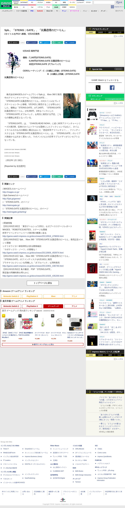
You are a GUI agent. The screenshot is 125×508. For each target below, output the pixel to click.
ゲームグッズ (53, 306)
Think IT (6, 449)
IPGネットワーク (101, 467)
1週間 (110, 32)
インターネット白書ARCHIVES (14, 482)
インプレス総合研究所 (10, 456)
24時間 (100, 32)
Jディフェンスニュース (83, 453)
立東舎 (55, 460)
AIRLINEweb (79, 449)
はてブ (46, 42)
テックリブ (76, 479)
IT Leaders (6, 460)
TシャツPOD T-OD (60, 456)
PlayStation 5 (32, 296)
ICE (96, 446)
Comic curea (102, 453)
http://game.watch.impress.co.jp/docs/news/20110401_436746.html (33, 266)
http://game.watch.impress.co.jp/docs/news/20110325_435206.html (33, 276)
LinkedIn (72, 42)
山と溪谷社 (54, 464)
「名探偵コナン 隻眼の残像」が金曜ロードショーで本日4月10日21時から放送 (110, 165)
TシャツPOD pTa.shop (106, 470)
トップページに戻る (43, 283)
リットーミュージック (60, 449)
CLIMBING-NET (58, 471)
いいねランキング (115, 99)
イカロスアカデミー (82, 464)
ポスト (15, 42)
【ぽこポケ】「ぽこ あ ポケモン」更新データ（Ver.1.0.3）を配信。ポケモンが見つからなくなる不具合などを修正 (110, 332)
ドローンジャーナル (10, 464)
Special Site (97, 69)
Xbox (53, 296)
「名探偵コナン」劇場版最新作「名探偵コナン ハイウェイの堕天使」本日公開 (110, 147)
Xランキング (97, 96)
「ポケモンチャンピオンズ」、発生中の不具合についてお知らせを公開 (110, 287)
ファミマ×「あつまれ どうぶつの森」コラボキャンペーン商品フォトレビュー (110, 399)
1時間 (91, 32)
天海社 (100, 449)
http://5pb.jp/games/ (12, 199)
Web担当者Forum (9, 453)
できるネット (7, 479)
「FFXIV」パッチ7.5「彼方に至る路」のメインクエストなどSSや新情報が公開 (110, 204)
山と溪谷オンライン (60, 467)
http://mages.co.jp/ (11, 192)
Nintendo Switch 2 (11, 296)
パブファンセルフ (104, 463)
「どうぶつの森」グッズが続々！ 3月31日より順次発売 (107, 392)
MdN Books (79, 471)
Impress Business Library (33, 456)
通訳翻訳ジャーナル (82, 456)
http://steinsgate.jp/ (11, 205)
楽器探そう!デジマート (61, 453)
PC (57, 11)
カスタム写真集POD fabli (107, 474)
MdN (74, 468)
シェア (34, 42)
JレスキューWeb (81, 460)
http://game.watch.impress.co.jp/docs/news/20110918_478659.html (33, 236)
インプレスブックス (32, 474)
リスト (22, 42)
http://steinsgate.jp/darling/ (14, 212)
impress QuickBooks (104, 456)
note (59, 42)
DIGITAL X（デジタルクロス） (35, 464)
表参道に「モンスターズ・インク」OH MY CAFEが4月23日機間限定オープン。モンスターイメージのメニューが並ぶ (110, 320)
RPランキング (96, 99)
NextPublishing (30, 478)
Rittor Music (54, 446)
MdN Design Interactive (83, 475)
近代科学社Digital (59, 478)
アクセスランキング (100, 29)
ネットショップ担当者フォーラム (36, 453)
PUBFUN (98, 460)
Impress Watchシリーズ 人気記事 (106, 352)
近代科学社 (54, 475)
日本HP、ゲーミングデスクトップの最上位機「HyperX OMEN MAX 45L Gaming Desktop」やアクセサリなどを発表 (110, 272)
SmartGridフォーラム (32, 449)
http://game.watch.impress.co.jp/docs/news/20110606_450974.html (33, 253)
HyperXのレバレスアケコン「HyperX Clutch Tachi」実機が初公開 (110, 249)
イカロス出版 (77, 446)
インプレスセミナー (32, 460)
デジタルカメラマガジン (11, 475)
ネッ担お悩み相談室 (10, 468)
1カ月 (120, 32)
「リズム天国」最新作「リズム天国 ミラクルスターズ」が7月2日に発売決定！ (110, 183)
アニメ (74, 296)
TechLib (77, 482)
